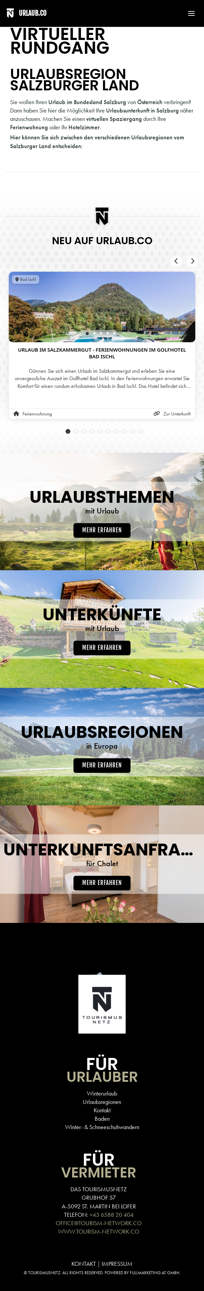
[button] (188, 13)
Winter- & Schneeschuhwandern (102, 1127)
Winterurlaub (102, 1093)
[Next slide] (192, 261)
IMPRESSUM (117, 1263)
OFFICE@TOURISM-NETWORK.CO (99, 1223)
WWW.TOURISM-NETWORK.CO (98, 1231)
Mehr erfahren (102, 530)
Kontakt (102, 1110)
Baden (102, 1118)
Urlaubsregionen (102, 1102)
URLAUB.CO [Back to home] (32, 13)
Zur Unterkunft (172, 413)
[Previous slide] (176, 261)
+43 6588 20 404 (112, 1214)
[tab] (87, 333)
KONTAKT (83, 1263)
